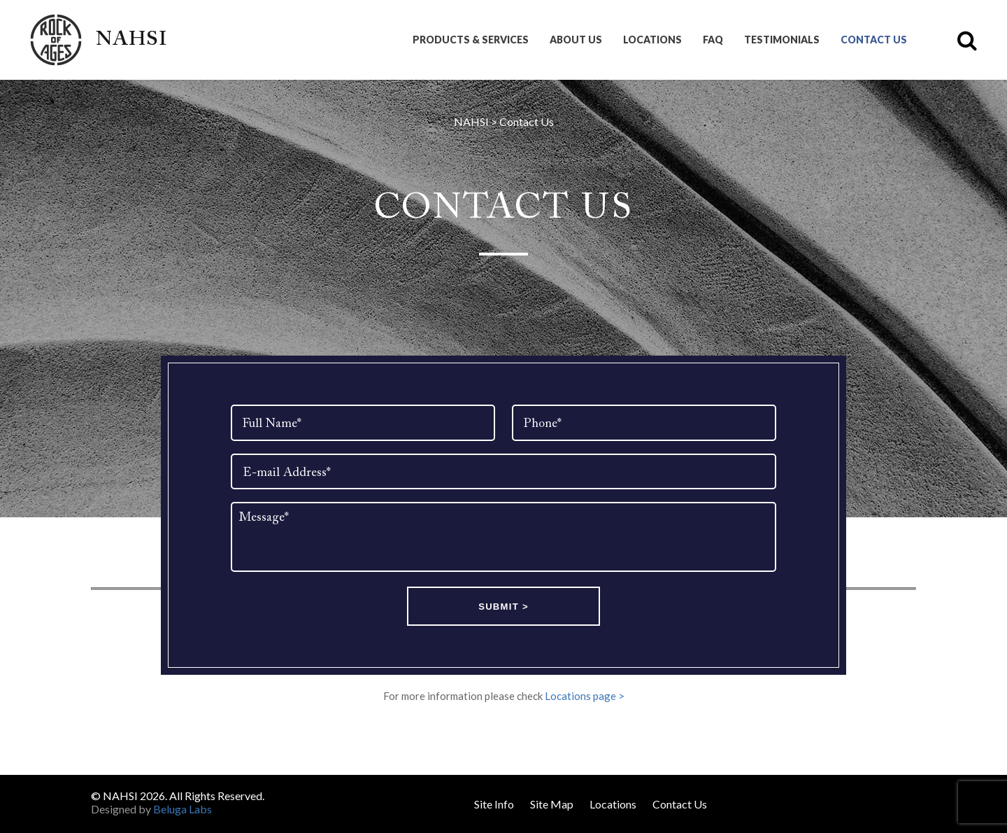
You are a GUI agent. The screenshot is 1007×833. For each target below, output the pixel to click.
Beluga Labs (182, 809)
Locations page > (584, 697)
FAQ (713, 40)
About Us (576, 40)
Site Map (551, 804)
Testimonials (782, 40)
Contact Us (874, 40)
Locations (652, 40)
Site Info (494, 804)
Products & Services (471, 40)
